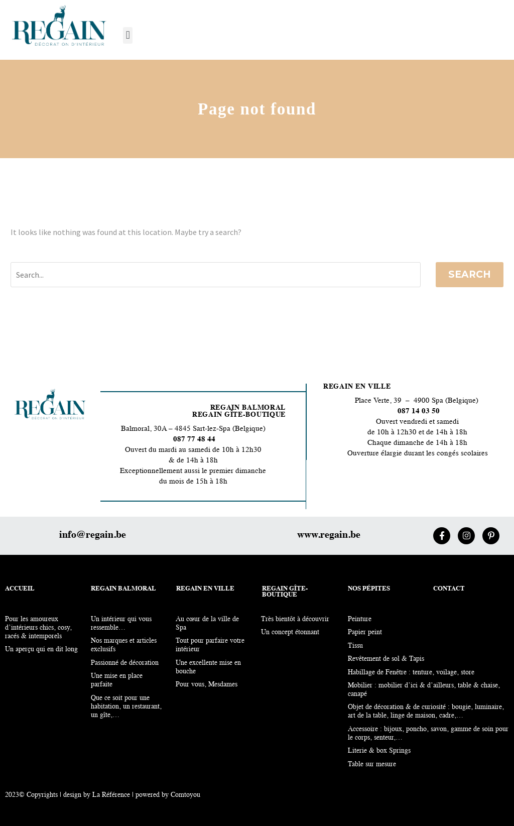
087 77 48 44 (193, 439)
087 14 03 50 (419, 411)
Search (469, 274)
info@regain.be (92, 535)
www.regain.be (328, 535)
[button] (128, 35)
